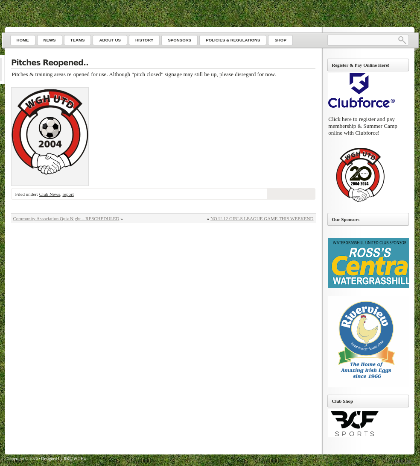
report (67, 194)
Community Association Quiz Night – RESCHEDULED (66, 218)
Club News (49, 194)
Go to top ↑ (404, 461)
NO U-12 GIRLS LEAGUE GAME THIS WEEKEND (262, 218)
